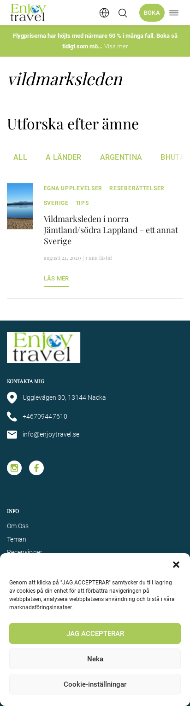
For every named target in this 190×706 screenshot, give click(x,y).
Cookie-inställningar (95, 684)
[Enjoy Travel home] (29, 12)
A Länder (64, 157)
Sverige (56, 203)
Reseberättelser (137, 188)
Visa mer (116, 46)
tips (82, 203)
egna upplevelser (73, 188)
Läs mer (56, 278)
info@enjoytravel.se (43, 435)
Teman (16, 539)
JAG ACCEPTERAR (95, 634)
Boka (152, 12)
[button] (176, 564)
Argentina (121, 157)
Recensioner (24, 552)
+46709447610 (37, 416)
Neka (95, 659)
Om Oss (18, 526)
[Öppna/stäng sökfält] (122, 12)
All (20, 157)
